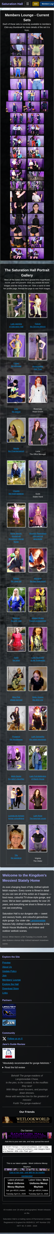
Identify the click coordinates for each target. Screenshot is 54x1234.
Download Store (10, 988)
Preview (6, 962)
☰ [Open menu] (27, 4)
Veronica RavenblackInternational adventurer (37, 536)
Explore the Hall (10, 984)
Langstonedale (38, 920)
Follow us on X (12, 1039)
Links (5, 993)
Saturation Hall (12, 3)
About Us (7, 967)
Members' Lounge (11, 980)
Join (36, 4)
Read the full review (15, 1067)
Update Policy (9, 971)
